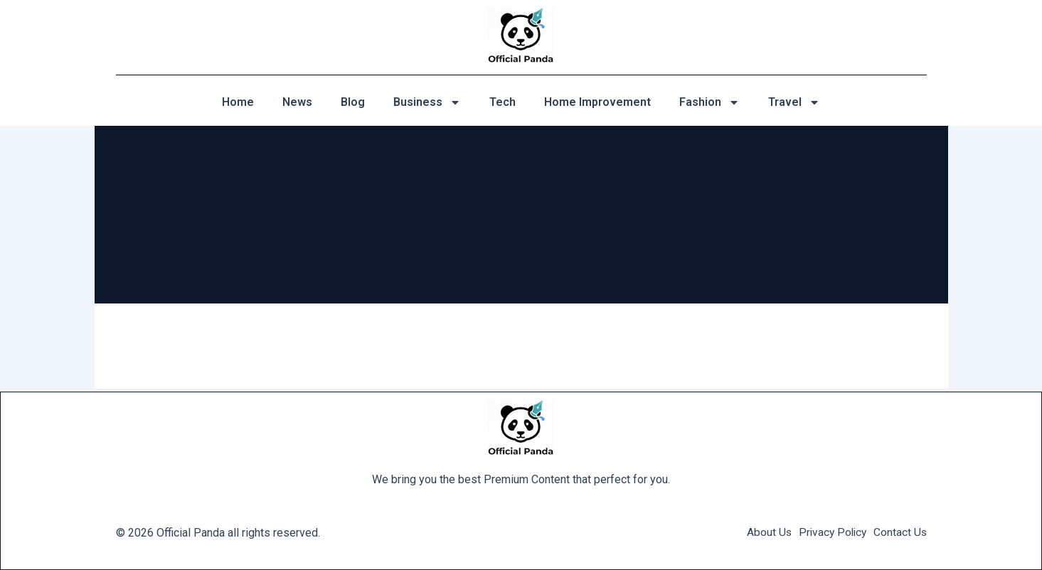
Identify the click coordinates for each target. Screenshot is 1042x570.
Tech (502, 102)
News (297, 102)
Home (238, 102)
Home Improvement (597, 102)
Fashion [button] (709, 102)
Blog (353, 102)
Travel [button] (794, 102)
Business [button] (427, 102)
